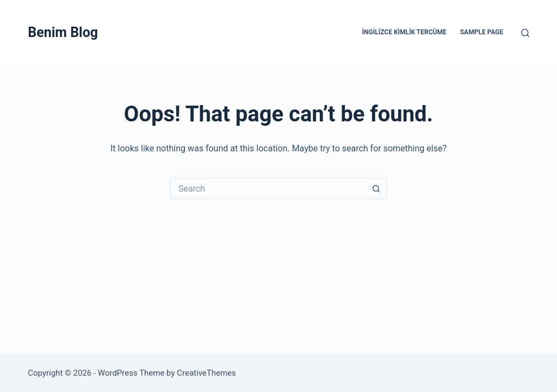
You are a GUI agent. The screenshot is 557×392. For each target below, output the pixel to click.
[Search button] (376, 188)
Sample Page (482, 32)
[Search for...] (268, 188)
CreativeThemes (206, 373)
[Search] (525, 33)
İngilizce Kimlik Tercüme (404, 32)
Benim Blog (63, 32)
